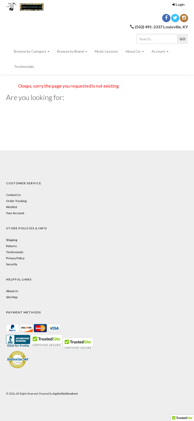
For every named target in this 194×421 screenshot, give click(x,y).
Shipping (11, 240)
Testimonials (24, 66)
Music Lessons (106, 51)
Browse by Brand (72, 51)
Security (11, 264)
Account (160, 51)
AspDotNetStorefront (65, 393)
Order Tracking (16, 201)
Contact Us (13, 195)
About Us (135, 51)
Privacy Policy (15, 258)
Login (178, 4)
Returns (11, 246)
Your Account (15, 213)
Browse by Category (32, 51)
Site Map (11, 297)
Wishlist (11, 207)
